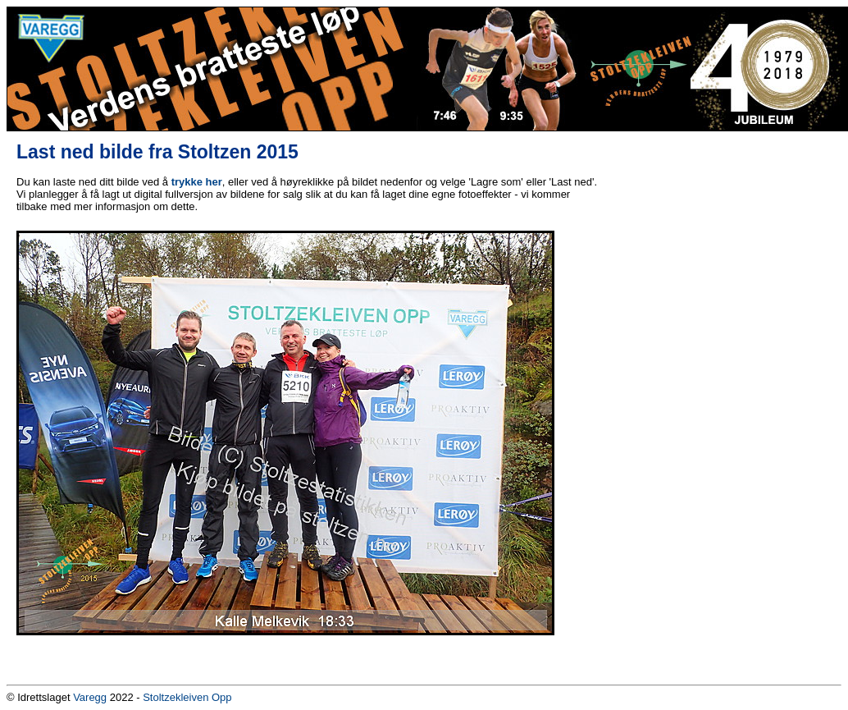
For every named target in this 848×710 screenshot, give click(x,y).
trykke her (196, 182)
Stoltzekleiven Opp (187, 697)
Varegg (90, 697)
